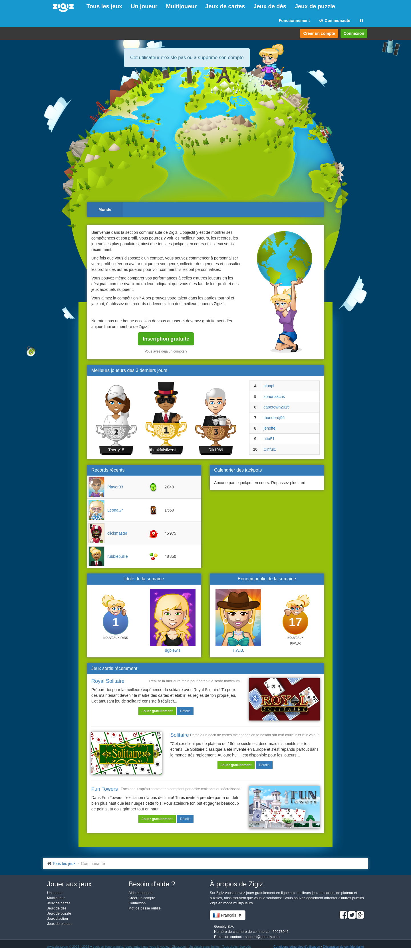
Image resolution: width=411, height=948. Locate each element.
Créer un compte (319, 33)
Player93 (115, 487)
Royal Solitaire (107, 681)
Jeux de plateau (59, 924)
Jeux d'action (57, 919)
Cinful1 (269, 449)
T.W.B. (238, 650)
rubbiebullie (117, 556)
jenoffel (269, 428)
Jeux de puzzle (315, 6)
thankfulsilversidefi (166, 450)
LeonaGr (115, 510)
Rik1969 (215, 450)
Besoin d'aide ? (151, 884)
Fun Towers (104, 789)
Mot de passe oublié (144, 908)
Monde (104, 209)
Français (227, 915)
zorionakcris (274, 396)
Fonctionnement (294, 20)
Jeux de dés (269, 6)
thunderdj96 (274, 417)
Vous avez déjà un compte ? (166, 351)
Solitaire (179, 735)
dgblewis (172, 650)
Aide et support (140, 893)
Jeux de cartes (225, 6)
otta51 (269, 438)
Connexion (354, 33)
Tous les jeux (104, 6)
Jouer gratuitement (157, 711)
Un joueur (144, 6)
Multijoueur (181, 6)
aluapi (268, 386)
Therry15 (116, 450)
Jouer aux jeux (69, 884)
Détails (185, 711)
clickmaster (117, 533)
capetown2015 (276, 407)
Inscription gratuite (166, 339)
